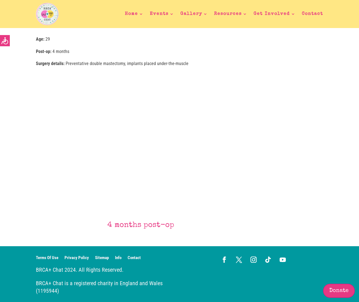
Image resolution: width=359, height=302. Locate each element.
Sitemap (102, 258)
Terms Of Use (47, 258)
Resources (228, 14)
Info (118, 258)
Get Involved (272, 14)
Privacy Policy (77, 258)
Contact (312, 14)
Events (159, 14)
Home (131, 14)
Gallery (191, 14)
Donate (339, 291)
